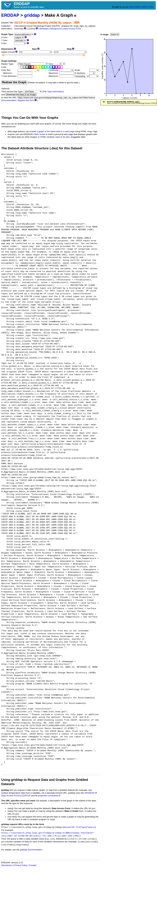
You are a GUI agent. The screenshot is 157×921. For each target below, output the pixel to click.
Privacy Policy (20, 865)
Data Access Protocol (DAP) (15, 795)
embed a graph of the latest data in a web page (52, 131)
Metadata (44, 28)
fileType (81, 827)
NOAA (131, 7)
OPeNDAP (91, 793)
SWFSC (145, 7)
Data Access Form (72, 28)
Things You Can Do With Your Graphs (29, 117)
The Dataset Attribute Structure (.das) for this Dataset (41, 148)
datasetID (68, 827)
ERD (151, 7)
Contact (32, 865)
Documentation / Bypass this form (18, 100)
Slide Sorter (39, 134)
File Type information (53, 91)
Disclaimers (6, 865)
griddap (32, 15)
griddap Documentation (31, 849)
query (91, 827)
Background (56, 28)
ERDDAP (10, 15)
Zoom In (115, 34)
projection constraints (49, 795)
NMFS (138, 7)
